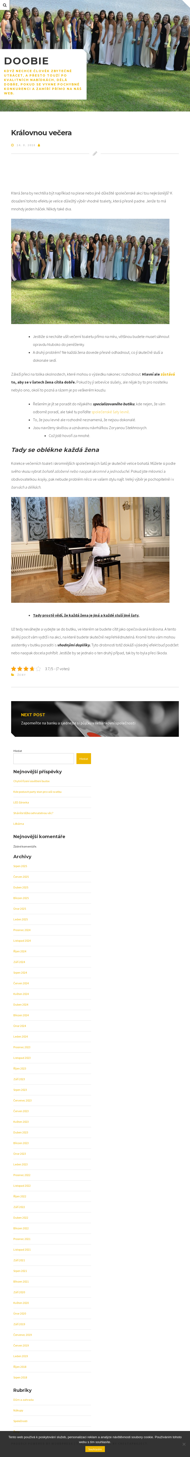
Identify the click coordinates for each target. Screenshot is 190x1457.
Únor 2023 (19, 1153)
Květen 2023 (21, 1122)
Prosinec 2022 (21, 1175)
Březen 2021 (21, 1281)
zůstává (167, 374)
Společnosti (20, 1421)
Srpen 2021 (20, 1271)
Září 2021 (19, 1260)
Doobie (26, 61)
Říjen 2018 (19, 1367)
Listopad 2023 (22, 1058)
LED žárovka (21, 802)
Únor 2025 (19, 908)
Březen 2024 (21, 1015)
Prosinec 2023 (21, 1047)
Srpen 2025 (20, 866)
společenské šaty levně (110, 411)
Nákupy (18, 1410)
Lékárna (18, 823)
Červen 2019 (21, 1345)
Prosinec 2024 (21, 930)
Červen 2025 (21, 877)
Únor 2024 (19, 1026)
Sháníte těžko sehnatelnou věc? (33, 813)
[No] (183, 1444)
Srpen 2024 (20, 972)
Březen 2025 (21, 898)
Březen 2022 (21, 1228)
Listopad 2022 (22, 1185)
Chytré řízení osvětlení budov (31, 781)
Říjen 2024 (19, 951)
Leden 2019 (20, 1356)
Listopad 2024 (22, 940)
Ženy (21, 675)
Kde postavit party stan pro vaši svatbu (37, 792)
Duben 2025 (20, 887)
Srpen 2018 (20, 1377)
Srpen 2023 (20, 1090)
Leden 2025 (20, 919)
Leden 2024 (20, 1036)
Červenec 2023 (22, 1100)
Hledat (17, 751)
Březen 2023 (21, 1143)
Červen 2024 (21, 983)
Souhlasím (95, 1449)
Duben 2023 (20, 1132)
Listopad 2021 (22, 1249)
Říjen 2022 (19, 1196)
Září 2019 (19, 1324)
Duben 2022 (20, 1217)
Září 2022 (19, 1207)
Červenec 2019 (22, 1335)
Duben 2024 (20, 1004)
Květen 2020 (21, 1303)
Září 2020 (19, 1292)
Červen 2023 (21, 1111)
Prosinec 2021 (21, 1239)
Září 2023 (19, 1079)
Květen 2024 (21, 994)
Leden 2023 (20, 1164)
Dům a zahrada (23, 1400)
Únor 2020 (19, 1313)
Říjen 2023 (19, 1068)
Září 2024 (19, 962)
